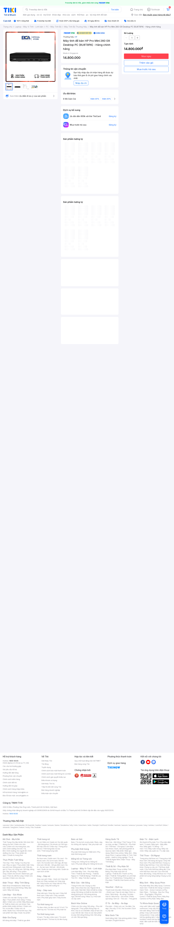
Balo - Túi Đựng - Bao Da (154, 892)
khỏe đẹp (56, 15)
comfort (159, 825)
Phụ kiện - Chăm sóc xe (114, 906)
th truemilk (30, 825)
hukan (21, 827)
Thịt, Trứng (15, 863)
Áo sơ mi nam (52, 861)
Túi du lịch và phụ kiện (85, 842)
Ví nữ (62, 907)
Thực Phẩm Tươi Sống (13, 860)
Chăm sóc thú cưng (78, 906)
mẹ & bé (47, 15)
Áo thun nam (42, 858)
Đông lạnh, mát (19, 867)
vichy (28, 827)
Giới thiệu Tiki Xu (48, 784)
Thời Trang (126, 842)
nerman (117, 825)
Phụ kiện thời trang (80, 849)
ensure (51, 825)
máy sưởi (143, 906)
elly (71, 825)
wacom (125, 825)
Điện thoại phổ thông (15, 888)
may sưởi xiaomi (151, 913)
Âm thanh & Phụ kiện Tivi (149, 842)
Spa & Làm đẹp (122, 892)
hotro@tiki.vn (23, 792)
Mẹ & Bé (120, 851)
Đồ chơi (27, 842)
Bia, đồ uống (11, 871)
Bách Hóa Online (79, 903)
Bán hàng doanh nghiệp (50, 790)
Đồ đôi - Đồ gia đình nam (54, 865)
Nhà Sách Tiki (112, 915)
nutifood (103, 825)
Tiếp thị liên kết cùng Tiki (51, 787)
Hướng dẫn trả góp (10, 786)
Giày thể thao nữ (159, 874)
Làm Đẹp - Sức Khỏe (12, 894)
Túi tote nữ (51, 910)
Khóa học (126, 890)
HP (76, 37)
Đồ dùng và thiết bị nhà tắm (87, 892)
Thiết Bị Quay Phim (153, 896)
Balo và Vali (76, 839)
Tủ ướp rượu (164, 851)
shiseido (6, 827)
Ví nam (39, 917)
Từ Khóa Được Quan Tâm (151, 903)
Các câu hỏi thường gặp (12, 766)
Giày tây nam (54, 893)
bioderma (65, 825)
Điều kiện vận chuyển (49, 793)
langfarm (14, 827)
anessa (132, 825)
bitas (165, 825)
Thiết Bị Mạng (84, 876)
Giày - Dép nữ (43, 876)
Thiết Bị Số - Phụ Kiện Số (117, 866)
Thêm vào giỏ (146, 62)
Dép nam (49, 895)
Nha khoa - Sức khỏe (120, 896)
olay (145, 825)
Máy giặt (147, 846)
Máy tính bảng (13, 890)
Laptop (93, 878)
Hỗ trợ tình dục (22, 911)
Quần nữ (53, 842)
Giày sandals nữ (50, 881)
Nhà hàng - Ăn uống (118, 894)
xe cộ (39, 15)
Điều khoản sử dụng (49, 780)
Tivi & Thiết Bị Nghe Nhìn (119, 858)
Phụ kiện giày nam (49, 898)
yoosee (139, 825)
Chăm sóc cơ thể (14, 902)
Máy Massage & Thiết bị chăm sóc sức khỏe (18, 903)
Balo (73, 842)
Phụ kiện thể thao (155, 863)
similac (151, 825)
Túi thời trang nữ (45, 904)
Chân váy (53, 846)
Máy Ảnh (160, 899)
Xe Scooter (126, 908)
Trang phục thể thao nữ (149, 858)
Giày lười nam (42, 893)
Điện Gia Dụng (9, 917)
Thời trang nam (44, 855)
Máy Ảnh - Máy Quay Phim (152, 882)
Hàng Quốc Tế (112, 839)
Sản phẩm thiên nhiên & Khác (16, 905)
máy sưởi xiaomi (157, 915)
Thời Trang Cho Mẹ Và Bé (13, 842)
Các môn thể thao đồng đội (155, 869)
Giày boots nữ (46, 883)
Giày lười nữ (57, 883)
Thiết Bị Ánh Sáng (155, 888)
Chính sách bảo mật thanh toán (53, 771)
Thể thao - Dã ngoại (117, 846)
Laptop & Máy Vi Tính (123, 855)
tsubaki (38, 827)
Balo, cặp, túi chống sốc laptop (87, 843)
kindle (110, 825)
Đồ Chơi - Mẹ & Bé (11, 839)
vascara (6, 825)
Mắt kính (92, 852)
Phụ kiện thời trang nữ (79, 852)
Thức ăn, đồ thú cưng (15, 876)
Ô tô (119, 908)
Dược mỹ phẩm (24, 913)
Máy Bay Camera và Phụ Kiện (154, 897)
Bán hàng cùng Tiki (82, 764)
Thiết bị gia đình (24, 920)
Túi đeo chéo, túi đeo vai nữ (48, 907)
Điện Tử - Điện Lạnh (149, 839)
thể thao (80, 15)
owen (44, 825)
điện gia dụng (29, 15)
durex (57, 825)
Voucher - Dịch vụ (113, 887)
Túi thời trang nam (45, 914)
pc (87, 15)
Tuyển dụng (46, 767)
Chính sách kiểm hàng (11, 779)
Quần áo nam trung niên (51, 869)
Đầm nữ (46, 842)
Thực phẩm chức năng (16, 900)
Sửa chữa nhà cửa (82, 888)
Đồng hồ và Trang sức (81, 859)
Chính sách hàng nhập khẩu (13, 789)
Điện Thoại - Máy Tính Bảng (16, 882)
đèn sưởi (151, 906)
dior (11, 825)
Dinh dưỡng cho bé (14, 849)
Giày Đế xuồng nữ (52, 886)
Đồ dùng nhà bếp (9, 920)
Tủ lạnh (147, 844)
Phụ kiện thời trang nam (85, 853)
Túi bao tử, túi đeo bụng (58, 919)
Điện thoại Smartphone (12, 886)
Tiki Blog (45, 764)
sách (73, 15)
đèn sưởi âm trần (151, 921)
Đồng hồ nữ (84, 862)
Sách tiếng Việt (111, 918)
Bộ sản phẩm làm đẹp (17, 912)
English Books (119, 920)
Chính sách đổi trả (10, 783)
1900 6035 (13, 814)
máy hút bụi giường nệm (154, 916)
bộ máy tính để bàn (98, 15)
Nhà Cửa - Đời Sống (80, 882)
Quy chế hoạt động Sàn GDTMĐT (87, 761)
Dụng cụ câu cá (151, 867)
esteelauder (20, 825)
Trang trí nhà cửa (77, 886)
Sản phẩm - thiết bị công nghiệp (121, 856)
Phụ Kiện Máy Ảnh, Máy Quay (151, 886)
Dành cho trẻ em (14, 874)
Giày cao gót (42, 879)
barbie (38, 825)
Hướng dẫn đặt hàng (10, 773)
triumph (96, 825)
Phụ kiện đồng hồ (82, 864)
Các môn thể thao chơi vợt (155, 870)
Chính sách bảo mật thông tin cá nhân (56, 774)
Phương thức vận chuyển (12, 776)
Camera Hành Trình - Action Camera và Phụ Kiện (155, 890)
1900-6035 (13, 761)
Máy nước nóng (154, 849)
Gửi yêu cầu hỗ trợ (10, 769)
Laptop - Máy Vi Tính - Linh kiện (86, 868)
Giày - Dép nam (44, 890)
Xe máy (113, 908)
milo (76, 825)
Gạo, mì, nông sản (15, 869)
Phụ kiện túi (61, 910)
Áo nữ (39, 842)
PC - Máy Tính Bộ (82, 878)
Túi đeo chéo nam (51, 917)
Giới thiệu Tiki (46, 761)
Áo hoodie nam (48, 863)
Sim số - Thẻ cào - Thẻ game (125, 899)
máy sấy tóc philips (156, 908)
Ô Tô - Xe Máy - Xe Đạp (116, 903)
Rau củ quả (11, 865)
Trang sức (75, 862)
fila (32, 827)
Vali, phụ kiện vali (95, 844)
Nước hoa (11, 911)
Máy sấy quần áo (152, 851)
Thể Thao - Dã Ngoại (150, 855)
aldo (89, 825)
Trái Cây (6, 863)
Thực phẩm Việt (23, 865)
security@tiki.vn (22, 796)
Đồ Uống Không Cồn (85, 915)
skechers (82, 825)
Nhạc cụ (89, 896)
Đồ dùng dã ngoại (155, 861)
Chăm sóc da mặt (10, 898)
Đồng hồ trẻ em (97, 864)
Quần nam (52, 858)
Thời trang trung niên (50, 851)
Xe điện (128, 906)
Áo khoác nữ (55, 844)
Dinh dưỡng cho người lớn (17, 851)
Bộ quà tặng (82, 917)
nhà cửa (66, 15)
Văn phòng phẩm (125, 918)
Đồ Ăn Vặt (80, 913)
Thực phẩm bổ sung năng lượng (155, 875)
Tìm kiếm (115, 9)
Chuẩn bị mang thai (15, 855)
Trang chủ (138, 9)
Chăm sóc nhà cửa (17, 878)
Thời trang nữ (43, 839)
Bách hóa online (117, 853)
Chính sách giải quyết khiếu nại (53, 777)
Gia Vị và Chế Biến (83, 911)
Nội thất (83, 890)
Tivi (145, 849)
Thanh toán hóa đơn (113, 890)
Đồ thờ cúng (80, 896)
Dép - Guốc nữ (54, 879)
